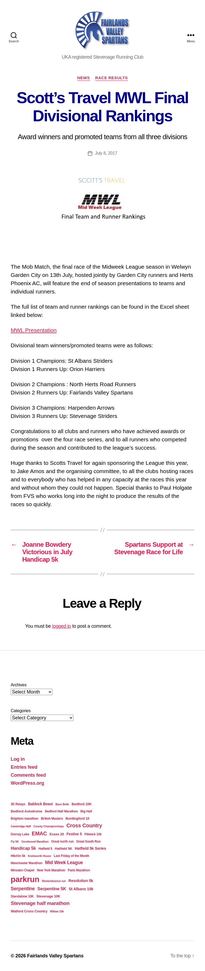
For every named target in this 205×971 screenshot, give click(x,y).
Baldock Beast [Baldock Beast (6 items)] (40, 804)
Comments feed (28, 775)
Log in (18, 759)
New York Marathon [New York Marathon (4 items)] (51, 870)
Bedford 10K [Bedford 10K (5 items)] (82, 804)
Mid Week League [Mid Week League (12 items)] (64, 862)
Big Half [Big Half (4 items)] (86, 811)
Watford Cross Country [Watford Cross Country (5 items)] (29, 911)
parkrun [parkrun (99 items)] (25, 879)
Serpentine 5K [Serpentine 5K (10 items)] (51, 888)
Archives (18, 685)
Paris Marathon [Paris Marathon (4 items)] (79, 870)
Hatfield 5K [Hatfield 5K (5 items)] (63, 849)
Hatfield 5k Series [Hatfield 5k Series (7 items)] (90, 848)
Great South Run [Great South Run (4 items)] (88, 841)
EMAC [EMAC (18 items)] (39, 833)
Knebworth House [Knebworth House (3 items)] (39, 855)
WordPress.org (27, 783)
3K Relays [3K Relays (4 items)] (18, 804)
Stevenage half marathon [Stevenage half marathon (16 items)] (40, 903)
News (83, 77)
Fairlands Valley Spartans (55, 955)
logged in (61, 626)
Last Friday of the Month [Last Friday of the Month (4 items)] (71, 856)
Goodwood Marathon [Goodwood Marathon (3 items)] (35, 841)
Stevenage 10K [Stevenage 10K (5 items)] (48, 896)
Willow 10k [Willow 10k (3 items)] (57, 911)
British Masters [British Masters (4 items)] (52, 818)
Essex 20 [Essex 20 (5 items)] (57, 834)
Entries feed (24, 767)
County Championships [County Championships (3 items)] (48, 826)
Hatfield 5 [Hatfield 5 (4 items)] (45, 849)
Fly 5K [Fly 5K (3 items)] (15, 841)
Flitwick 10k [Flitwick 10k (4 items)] (92, 834)
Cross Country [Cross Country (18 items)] (84, 825)
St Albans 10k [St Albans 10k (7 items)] (81, 889)
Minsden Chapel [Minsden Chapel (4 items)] (22, 870)
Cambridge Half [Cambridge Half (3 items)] (21, 826)
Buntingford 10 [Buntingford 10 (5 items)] (77, 818)
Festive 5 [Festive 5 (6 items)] (74, 834)
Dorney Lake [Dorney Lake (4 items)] (20, 834)
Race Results (111, 77)
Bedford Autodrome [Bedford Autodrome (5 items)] (26, 811)
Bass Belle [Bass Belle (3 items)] (62, 804)
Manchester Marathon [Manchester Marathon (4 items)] (26, 863)
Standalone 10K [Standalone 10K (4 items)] (22, 896)
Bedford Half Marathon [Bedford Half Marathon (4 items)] (61, 811)
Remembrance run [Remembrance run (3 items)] (54, 881)
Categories (21, 710)
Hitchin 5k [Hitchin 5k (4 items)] (18, 856)
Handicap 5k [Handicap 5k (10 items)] (23, 848)
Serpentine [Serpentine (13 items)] (23, 888)
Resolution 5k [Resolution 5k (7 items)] (80, 881)
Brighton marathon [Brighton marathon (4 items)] (24, 818)
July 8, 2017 (106, 153)
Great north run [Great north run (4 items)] (62, 841)
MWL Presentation (34, 330)
